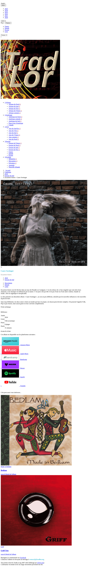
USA (6, 31)
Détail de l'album (8, 474)
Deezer (13, 368)
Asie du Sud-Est (15, 128)
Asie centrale (14, 137)
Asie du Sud (13, 133)
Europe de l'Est (14, 150)
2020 (6, 17)
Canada (11, 125)
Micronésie (13, 161)
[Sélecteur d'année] (3, 5)
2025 (6, 9)
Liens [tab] (6, 286)
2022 (6, 14)
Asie (7, 127)
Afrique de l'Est (14, 108)
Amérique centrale (15, 119)
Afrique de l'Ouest (15, 111)
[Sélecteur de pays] (8, 23)
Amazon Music (15, 345)
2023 (6, 12)
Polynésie (12, 163)
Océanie (8, 157)
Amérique (8, 115)
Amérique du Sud (15, 121)
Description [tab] (8, 283)
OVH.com (40, 563)
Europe (7, 141)
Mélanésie (13, 159)
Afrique (8, 102)
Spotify (13, 377)
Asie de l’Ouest (14, 135)
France (7, 26)
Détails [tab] (7, 285)
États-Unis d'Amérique (16, 123)
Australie (11, 165)
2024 (6, 10)
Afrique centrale (15, 113)
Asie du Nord (14, 139)
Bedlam (4, 470)
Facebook (23, 557)
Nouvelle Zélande (14, 167)
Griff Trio (5, 551)
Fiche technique (6, 307)
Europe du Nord (14, 145)
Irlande (7, 28)
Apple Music (14, 354)
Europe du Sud (14, 147)
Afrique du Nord (15, 104)
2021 (6, 16)
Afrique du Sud (14, 106)
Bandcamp (14, 359)
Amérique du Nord (15, 117)
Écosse (7, 30)
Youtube (13, 386)
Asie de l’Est (13, 131)
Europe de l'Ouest (15, 143)
